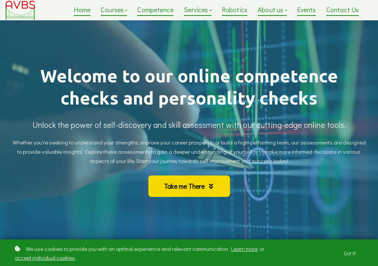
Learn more (244, 248)
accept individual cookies (45, 257)
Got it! (350, 253)
